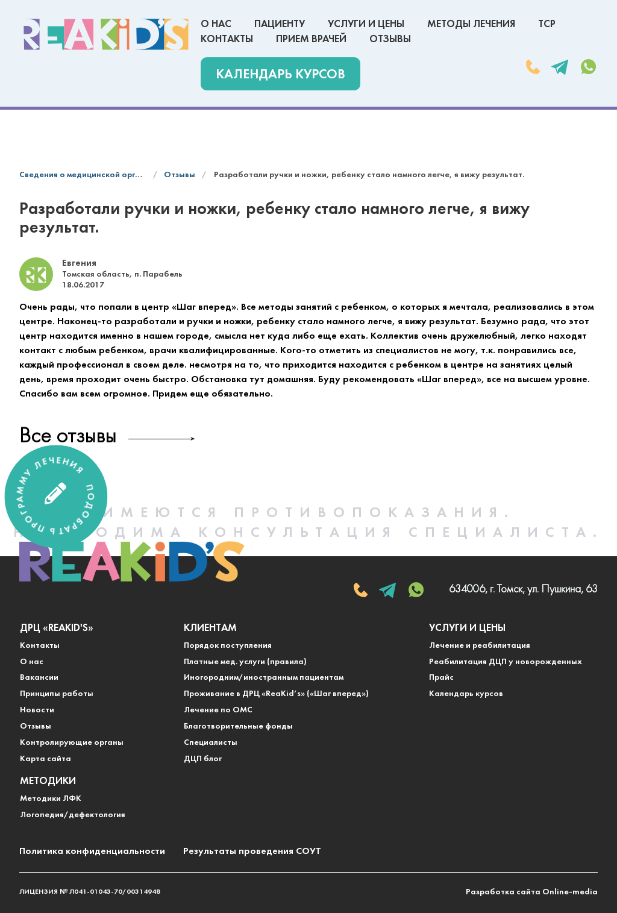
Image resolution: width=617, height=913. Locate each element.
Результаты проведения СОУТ (252, 851)
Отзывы (390, 39)
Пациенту (279, 24)
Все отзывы (67, 437)
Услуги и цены (366, 24)
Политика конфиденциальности (92, 851)
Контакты (227, 39)
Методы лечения (471, 24)
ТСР (547, 24)
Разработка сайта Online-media (532, 892)
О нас (216, 24)
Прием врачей (311, 39)
